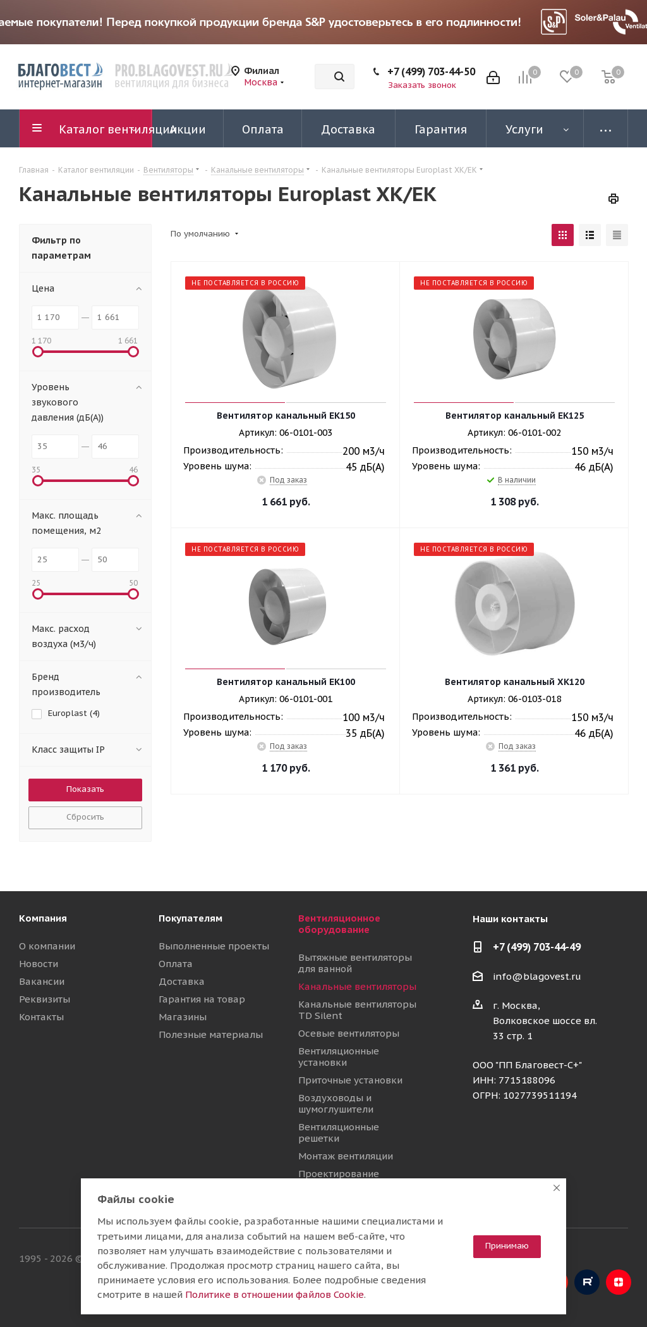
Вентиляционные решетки (338, 1132)
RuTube (587, 1282)
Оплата (176, 964)
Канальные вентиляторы (357, 986)
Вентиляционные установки (338, 1056)
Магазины (183, 1017)
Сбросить (85, 817)
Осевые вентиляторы (348, 1033)
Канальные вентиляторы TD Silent (357, 1009)
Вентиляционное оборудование (339, 923)
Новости (38, 964)
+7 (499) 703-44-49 (537, 947)
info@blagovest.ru (537, 976)
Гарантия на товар (202, 999)
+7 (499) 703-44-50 (431, 71)
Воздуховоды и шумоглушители (335, 1103)
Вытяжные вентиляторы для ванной (355, 963)
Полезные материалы (211, 1034)
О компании (47, 946)
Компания (43, 918)
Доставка (182, 981)
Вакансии (41, 981)
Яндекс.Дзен (618, 1282)
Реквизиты (44, 999)
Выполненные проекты (214, 946)
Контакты (41, 1017)
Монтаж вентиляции (345, 1156)
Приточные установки (350, 1080)
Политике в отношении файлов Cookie (274, 1294)
